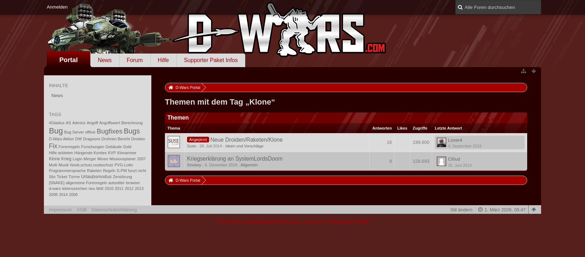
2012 (129, 188)
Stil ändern (461, 209)
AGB (81, 209)
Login (77, 159)
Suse (191, 146)
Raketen (94, 170)
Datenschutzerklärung (114, 209)
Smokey (194, 165)
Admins (79, 123)
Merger (90, 159)
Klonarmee (126, 153)
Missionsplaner (123, 159)
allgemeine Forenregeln (86, 183)
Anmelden (57, 7)
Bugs (132, 131)
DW (78, 139)
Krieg (66, 158)
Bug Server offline (80, 132)
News (105, 60)
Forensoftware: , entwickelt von (292, 221)
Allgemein (249, 165)
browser (133, 183)
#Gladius (57, 123)
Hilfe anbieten (61, 153)
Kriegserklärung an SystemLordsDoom (235, 159)
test (100, 188)
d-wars (55, 188)
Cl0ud (454, 159)
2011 (119, 188)
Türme (74, 177)
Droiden (138, 139)
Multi (53, 165)
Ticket (62, 177)
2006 (73, 194)
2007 (141, 159)
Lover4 (455, 140)
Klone (54, 158)
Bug (56, 130)
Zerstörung (122, 177)
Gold (127, 147)
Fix (53, 146)
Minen (102, 159)
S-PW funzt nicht (131, 170)
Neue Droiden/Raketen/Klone (246, 140)
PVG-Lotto (124, 165)
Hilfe (163, 60)
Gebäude (113, 147)
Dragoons (91, 139)
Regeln (109, 170)
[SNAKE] (57, 183)
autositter (117, 183)
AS (68, 123)
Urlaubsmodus (96, 176)
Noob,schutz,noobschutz (91, 165)
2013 (139, 188)
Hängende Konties (90, 153)
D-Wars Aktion (61, 139)
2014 (63, 194)
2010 (109, 188)
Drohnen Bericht (115, 139)
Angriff (92, 123)
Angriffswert (109, 123)
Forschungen (92, 147)
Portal (68, 60)
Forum (135, 60)
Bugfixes (109, 131)
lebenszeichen (74, 188)
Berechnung (132, 123)
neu (92, 188)
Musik (64, 165)
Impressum (60, 209)
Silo (52, 177)
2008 (53, 194)
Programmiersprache (67, 170)
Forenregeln (69, 147)
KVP (112, 153)
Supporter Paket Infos (211, 60)
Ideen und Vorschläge (244, 146)
